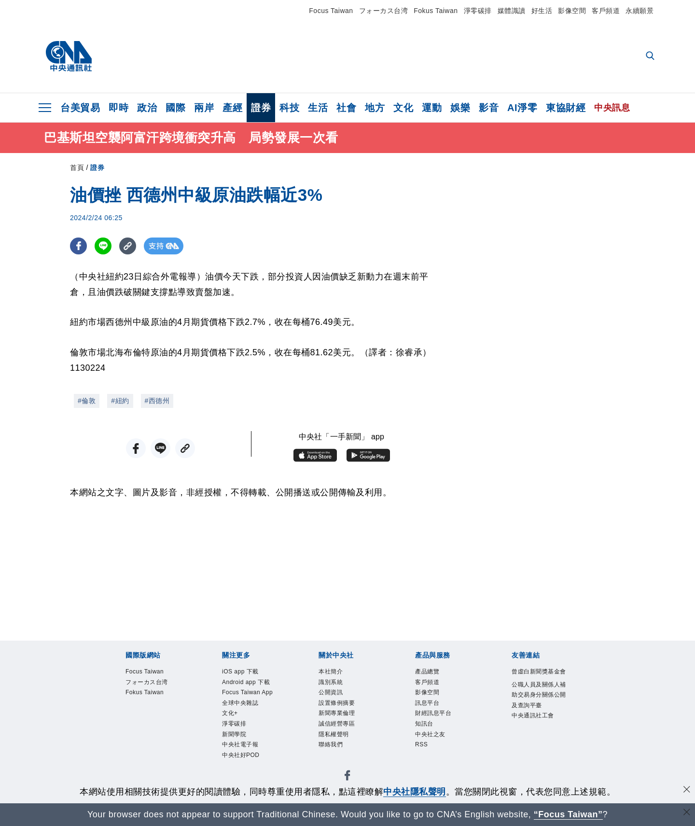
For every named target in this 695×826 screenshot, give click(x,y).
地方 (375, 107)
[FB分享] (78, 246)
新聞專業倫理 (337, 714)
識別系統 (331, 682)
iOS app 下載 (240, 672)
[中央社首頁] (69, 56)
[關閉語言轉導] (686, 813)
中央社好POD (241, 757)
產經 (232, 107)
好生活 (542, 10)
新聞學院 (234, 735)
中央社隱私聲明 (414, 792)
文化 (403, 107)
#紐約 (120, 401)
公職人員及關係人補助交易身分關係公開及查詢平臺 (539, 696)
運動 (432, 107)
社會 (346, 107)
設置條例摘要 (337, 703)
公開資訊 (331, 693)
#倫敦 (87, 401)
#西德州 (157, 401)
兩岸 (204, 107)
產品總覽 (427, 672)
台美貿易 (80, 107)
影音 (489, 107)
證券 (261, 107)
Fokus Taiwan (436, 10)
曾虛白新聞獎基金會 (539, 672)
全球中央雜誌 (240, 703)
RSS (421, 746)
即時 (118, 107)
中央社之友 (430, 735)
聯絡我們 (331, 746)
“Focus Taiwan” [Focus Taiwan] (568, 814)
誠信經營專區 (337, 725)
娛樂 (460, 107)
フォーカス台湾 (383, 10)
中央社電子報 (240, 746)
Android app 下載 (246, 682)
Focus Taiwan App (248, 693)
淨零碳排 (478, 10)
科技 (289, 107)
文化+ (230, 714)
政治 (147, 107)
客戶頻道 (606, 10)
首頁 (77, 167)
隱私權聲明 (334, 735)
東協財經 (565, 107)
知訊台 (424, 725)
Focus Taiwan (331, 10)
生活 (318, 107)
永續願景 (639, 10)
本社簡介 (331, 672)
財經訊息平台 (433, 714)
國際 (175, 107)
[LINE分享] (103, 246)
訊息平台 (427, 703)
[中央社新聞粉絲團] (347, 779)
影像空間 (572, 10)
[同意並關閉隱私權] (686, 790)
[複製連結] (127, 246)
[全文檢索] (651, 56)
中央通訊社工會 (533, 717)
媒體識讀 (512, 10)
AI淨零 (522, 107)
